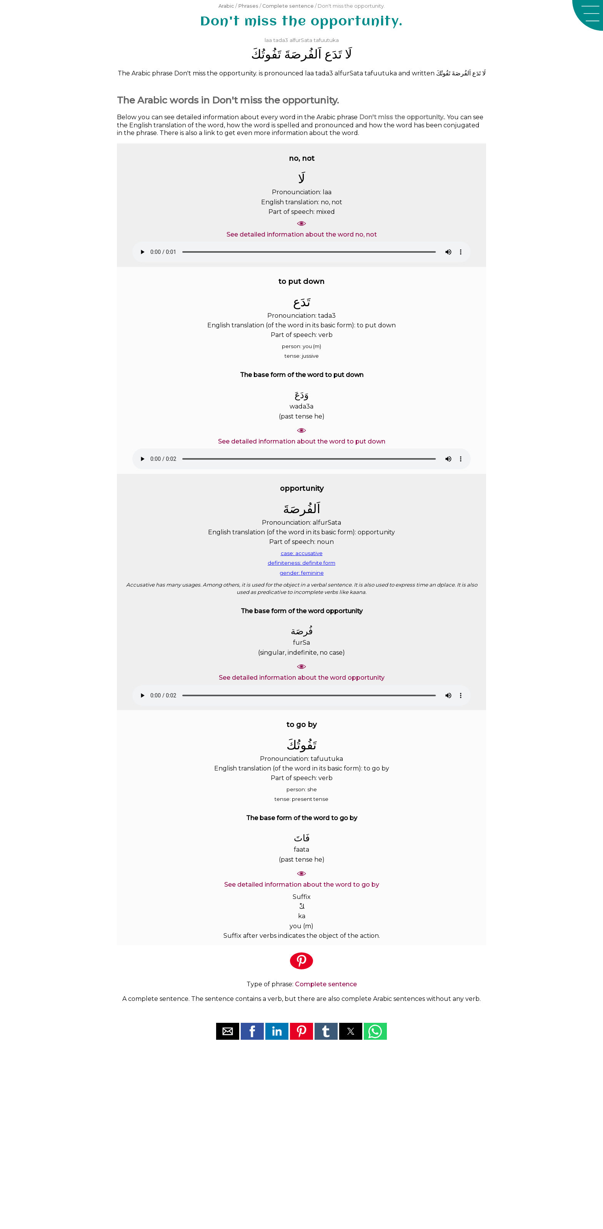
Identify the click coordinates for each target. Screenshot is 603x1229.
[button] (587, 15)
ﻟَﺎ (348, 54)
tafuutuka (326, 40)
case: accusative (302, 553)
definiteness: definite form (301, 563)
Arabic (226, 6)
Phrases (248, 6)
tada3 (280, 40)
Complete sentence (288, 6)
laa (268, 40)
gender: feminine (302, 573)
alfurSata (301, 40)
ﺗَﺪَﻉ (333, 54)
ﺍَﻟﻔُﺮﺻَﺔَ (302, 54)
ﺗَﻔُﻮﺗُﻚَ (266, 54)
